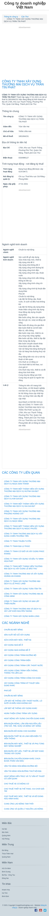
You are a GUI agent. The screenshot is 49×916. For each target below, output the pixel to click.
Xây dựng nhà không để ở (17, 650)
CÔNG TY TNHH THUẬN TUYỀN (17, 541)
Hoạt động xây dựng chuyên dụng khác (24, 718)
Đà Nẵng (5, 850)
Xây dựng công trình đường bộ (20, 655)
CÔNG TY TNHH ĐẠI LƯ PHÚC (17, 546)
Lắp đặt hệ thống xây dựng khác (20, 708)
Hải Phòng (5, 839)
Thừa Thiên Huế (7, 854)
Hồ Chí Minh (6, 868)
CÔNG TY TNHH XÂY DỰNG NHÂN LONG (21, 616)
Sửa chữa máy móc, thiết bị (17, 640)
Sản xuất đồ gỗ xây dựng (17, 635)
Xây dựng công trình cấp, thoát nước (23, 665)
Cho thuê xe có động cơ (16, 784)
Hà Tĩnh (4, 893)
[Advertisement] (24, 53)
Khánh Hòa (6, 890)
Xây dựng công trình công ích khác (22, 678)
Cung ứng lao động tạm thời (18, 804)
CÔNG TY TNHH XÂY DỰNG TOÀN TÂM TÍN (22, 589)
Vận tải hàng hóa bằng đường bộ (21, 766)
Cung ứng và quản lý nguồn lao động (23, 809)
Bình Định (5, 896)
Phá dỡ (7, 691)
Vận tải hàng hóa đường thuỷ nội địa (22, 771)
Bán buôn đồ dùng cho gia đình (20, 731)
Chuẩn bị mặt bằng (13, 630)
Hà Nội (4, 829)
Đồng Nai (5, 878)
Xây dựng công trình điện (17, 660)
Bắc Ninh (5, 832)
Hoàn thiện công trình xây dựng (20, 713)
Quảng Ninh (6, 835)
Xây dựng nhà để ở (13, 645)
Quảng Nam (6, 857)
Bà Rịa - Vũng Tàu (8, 875)
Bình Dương (6, 872)
